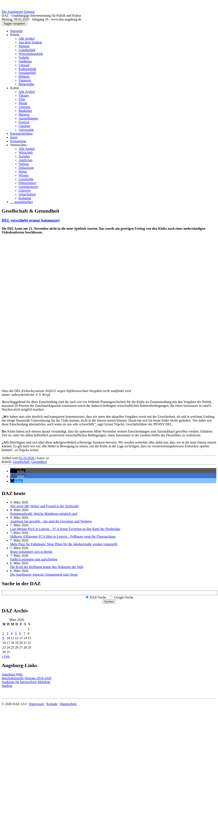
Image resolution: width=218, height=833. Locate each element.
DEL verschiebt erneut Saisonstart (31, 220)
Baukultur (25, 111)
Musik (23, 103)
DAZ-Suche (98, 597)
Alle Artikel (27, 38)
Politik (14, 35)
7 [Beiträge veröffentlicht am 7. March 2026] (24, 633)
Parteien (24, 46)
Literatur (24, 107)
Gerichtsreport (28, 187)
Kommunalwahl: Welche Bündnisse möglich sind (43, 514)
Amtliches (26, 160)
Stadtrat (7, 686)
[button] (17, 471)
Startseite (16, 31)
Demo (23, 171)
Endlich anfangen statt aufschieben (33, 559)
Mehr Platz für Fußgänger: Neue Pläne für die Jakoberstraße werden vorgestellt (63, 544)
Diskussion (26, 168)
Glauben (24, 126)
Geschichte (26, 179)
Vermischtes (18, 145)
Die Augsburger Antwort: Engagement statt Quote (44, 574)
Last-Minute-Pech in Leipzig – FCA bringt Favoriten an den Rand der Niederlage (65, 529)
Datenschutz (68, 704)
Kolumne (25, 198)
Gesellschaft (21, 462)
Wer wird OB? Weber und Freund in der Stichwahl (44, 506)
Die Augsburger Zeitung (18, 12)
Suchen (109, 601)
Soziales (24, 156)
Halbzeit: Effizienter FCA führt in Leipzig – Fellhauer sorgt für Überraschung (62, 536)
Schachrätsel (27, 194)
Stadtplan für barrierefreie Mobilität (26, 682)
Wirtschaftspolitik (31, 54)
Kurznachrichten (21, 133)
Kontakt (51, 704)
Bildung (24, 76)
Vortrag (24, 164)
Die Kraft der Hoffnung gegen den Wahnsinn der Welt (46, 567)
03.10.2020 (27, 458)
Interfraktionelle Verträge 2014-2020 (26, 678)
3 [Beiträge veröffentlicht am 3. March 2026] (7, 633)
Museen (24, 114)
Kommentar (18, 141)
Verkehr (24, 57)
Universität (26, 130)
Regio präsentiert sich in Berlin (31, 552)
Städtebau (25, 61)
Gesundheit (39, 462)
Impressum (36, 704)
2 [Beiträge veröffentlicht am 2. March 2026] (3, 633)
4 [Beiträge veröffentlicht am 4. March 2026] (11, 633)
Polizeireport (27, 183)
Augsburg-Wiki (12, 674)
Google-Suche (124, 597)
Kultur (14, 88)
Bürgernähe (26, 84)
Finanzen (25, 80)
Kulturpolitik (27, 69)
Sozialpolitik (27, 73)
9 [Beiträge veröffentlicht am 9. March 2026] (3, 638)
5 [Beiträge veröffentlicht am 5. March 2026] (16, 633)
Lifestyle (25, 190)
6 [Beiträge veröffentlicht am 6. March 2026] (20, 633)
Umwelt (24, 65)
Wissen (23, 175)
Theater (24, 95)
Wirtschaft (26, 152)
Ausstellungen (28, 118)
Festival (24, 122)
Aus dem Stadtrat (30, 42)
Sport (14, 137)
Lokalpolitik (27, 50)
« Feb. (6, 656)
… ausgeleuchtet (21, 202)
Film (22, 99)
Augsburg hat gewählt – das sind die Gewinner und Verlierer (51, 521)
